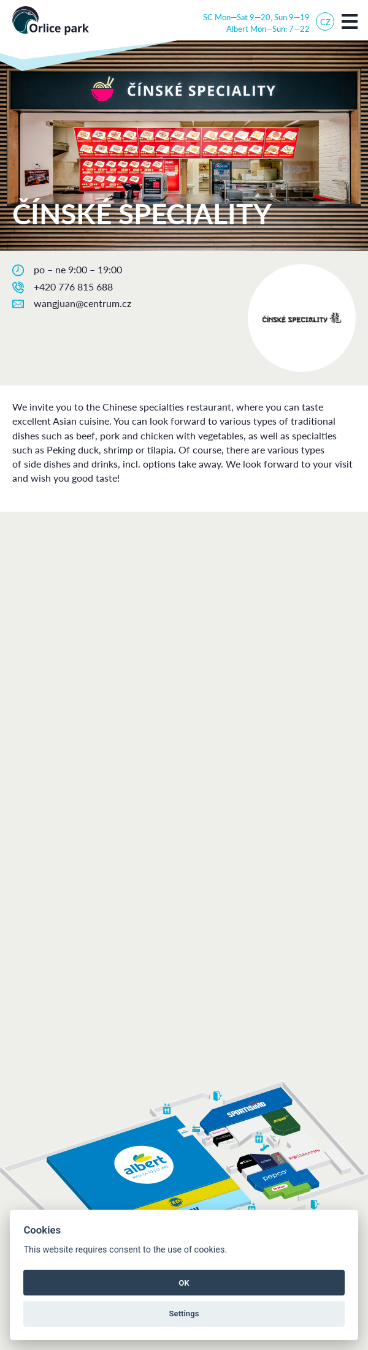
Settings (184, 1313)
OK (183, 1282)
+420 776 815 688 (73, 286)
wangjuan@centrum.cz (82, 303)
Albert (237, 28)
